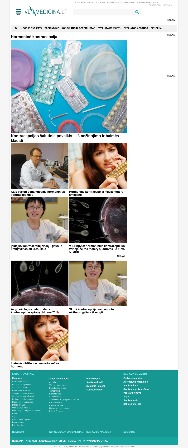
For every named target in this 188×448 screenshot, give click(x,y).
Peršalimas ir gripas (57, 388)
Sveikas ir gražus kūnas (136, 389)
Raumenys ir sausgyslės (22, 402)
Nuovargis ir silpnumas (59, 408)
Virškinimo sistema (20, 387)
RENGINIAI (156, 28)
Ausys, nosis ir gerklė (21, 419)
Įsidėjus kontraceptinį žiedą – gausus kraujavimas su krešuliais (36, 247)
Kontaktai (129, 2)
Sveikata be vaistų (135, 374)
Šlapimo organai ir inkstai (23, 396)
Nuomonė (129, 432)
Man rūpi (17, 378)
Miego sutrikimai (56, 405)
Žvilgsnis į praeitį (95, 386)
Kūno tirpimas (55, 394)
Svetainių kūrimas (127, 447)
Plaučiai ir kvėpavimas (21, 385)
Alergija (52, 382)
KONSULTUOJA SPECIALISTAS (78, 28)
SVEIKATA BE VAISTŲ (109, 28)
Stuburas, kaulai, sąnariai (23, 399)
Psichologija (93, 378)
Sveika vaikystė (94, 382)
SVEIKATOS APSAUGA (136, 28)
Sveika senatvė (94, 389)
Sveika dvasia (130, 400)
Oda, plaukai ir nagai (21, 408)
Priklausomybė (55, 402)
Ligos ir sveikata (31, 28)
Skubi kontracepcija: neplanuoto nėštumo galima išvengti (91, 311)
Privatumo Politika (147, 2)
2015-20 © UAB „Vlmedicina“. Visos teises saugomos (76, 447)
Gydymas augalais (133, 378)
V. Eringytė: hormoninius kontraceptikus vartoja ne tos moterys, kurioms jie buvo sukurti (97, 249)
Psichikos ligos (18, 425)
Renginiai (18, 432)
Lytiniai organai (18, 405)
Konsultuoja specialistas (66, 432)
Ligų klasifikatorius (110, 2)
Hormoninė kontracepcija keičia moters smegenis (96, 193)
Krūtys (15, 413)
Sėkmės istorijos (132, 404)
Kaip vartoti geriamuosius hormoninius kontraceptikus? (38, 193)
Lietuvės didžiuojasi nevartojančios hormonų (35, 365)
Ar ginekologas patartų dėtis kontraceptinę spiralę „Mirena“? (33, 311)
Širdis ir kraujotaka (20, 382)
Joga (126, 396)
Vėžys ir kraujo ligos (58, 385)
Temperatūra (54, 391)
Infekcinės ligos (56, 411)
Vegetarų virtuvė (132, 393)
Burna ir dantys (18, 422)
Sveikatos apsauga (98, 432)
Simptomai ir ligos (59, 378)
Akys (14, 416)
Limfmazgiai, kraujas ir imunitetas (26, 411)
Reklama (80, 2)
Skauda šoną (55, 397)
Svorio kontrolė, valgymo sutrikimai (64, 399)
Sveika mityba (130, 385)
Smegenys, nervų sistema (23, 393)
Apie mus (92, 2)
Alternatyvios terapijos (135, 381)
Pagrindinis (51, 28)
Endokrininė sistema (21, 390)
